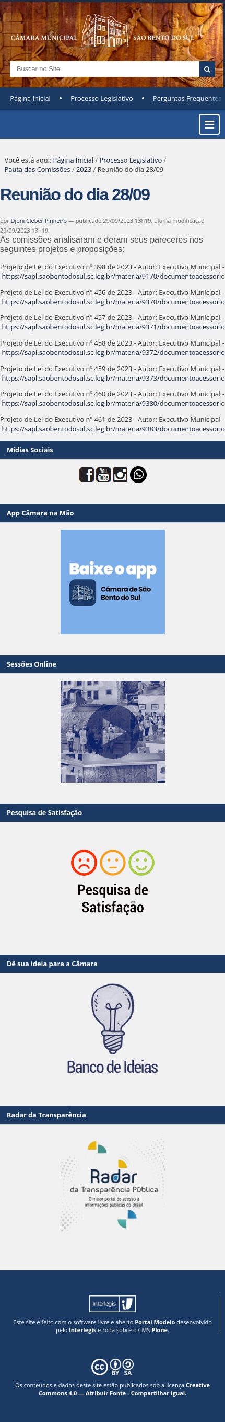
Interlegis (82, 1330)
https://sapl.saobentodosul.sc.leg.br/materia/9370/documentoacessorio (113, 301)
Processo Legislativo (101, 98)
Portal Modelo (155, 1322)
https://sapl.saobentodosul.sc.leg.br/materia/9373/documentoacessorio (113, 378)
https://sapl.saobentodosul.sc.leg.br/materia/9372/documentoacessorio (113, 352)
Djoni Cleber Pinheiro (39, 220)
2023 (83, 169)
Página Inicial (30, 98)
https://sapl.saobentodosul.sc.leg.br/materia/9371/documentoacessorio (113, 326)
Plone (159, 1330)
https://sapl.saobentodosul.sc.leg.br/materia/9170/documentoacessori (111, 276)
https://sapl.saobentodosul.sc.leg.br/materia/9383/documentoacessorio (113, 428)
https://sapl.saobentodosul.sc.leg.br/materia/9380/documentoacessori (111, 403)
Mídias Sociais (30, 449)
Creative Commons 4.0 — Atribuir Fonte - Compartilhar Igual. (124, 1389)
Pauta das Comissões (37, 169)
